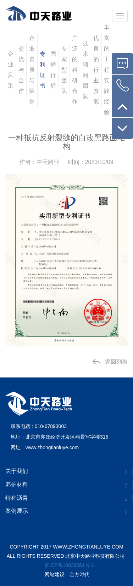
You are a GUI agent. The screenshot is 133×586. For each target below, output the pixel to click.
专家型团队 (64, 70)
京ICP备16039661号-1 (69, 565)
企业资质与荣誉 (32, 70)
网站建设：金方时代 (67, 574)
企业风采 (10, 70)
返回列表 (116, 362)
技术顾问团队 (85, 69)
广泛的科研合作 (75, 70)
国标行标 (53, 70)
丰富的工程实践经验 (107, 69)
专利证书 (42, 70)
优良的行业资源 (96, 70)
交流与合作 (21, 70)
